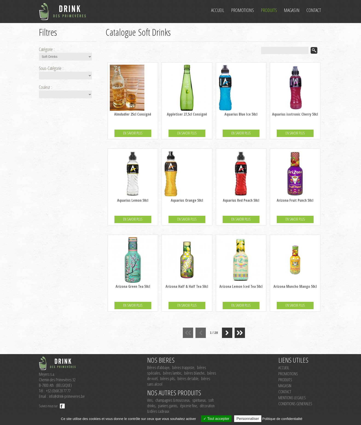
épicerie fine (188, 405)
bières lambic (172, 373)
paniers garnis (167, 405)
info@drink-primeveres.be (67, 396)
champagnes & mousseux (172, 400)
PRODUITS (285, 379)
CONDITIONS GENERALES (295, 403)
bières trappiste (183, 367)
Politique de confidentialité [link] (282, 419)
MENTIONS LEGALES (292, 397)
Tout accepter (216, 419)
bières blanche (194, 373)
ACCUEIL (283, 367)
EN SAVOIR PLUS (133, 133)
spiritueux (199, 400)
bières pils (167, 378)
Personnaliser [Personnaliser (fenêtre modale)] (247, 419)
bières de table (188, 378)
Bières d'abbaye (158, 367)
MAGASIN (284, 385)
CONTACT (284, 391)
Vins (150, 400)
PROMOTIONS (288, 373)
